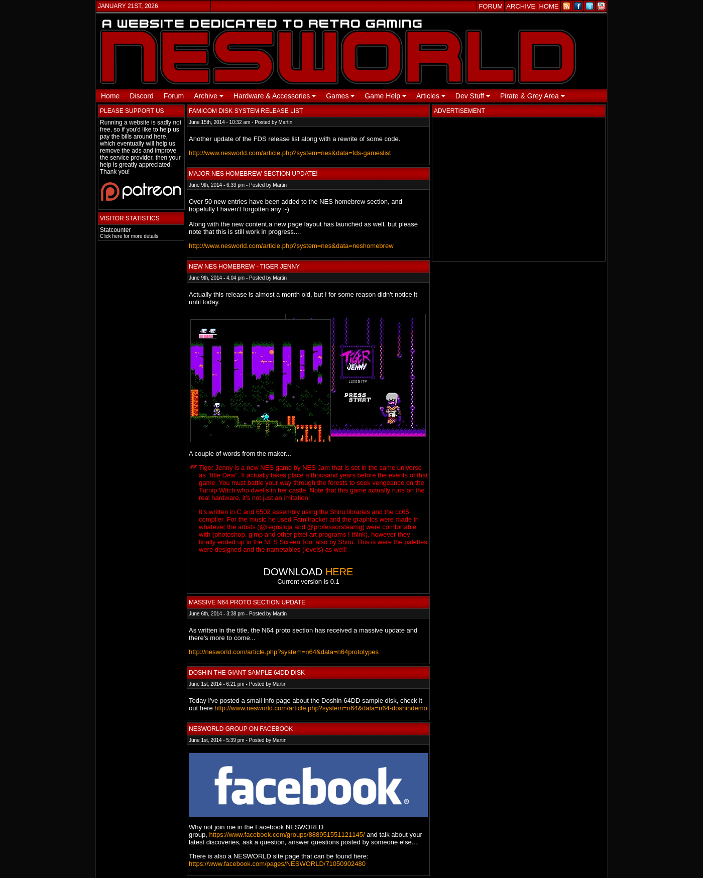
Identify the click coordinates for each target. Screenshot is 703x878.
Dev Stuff (472, 96)
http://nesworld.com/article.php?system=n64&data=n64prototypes (284, 652)
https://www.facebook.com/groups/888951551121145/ (287, 834)
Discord (141, 96)
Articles (430, 96)
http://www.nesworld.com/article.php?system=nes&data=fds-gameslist (290, 153)
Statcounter (115, 229)
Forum (174, 96)
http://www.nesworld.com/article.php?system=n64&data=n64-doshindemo (320, 708)
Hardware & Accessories (274, 96)
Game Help (385, 96)
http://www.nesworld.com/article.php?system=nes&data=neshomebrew (291, 245)
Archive (208, 96)
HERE (339, 571)
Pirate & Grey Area (532, 96)
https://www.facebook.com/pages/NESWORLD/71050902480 (277, 863)
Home (110, 96)
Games (340, 96)
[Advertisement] (518, 189)
